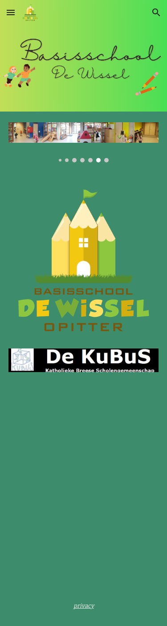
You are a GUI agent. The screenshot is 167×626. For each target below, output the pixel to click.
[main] (83, 605)
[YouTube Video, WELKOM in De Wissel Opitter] (83, 445)
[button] (10, 12)
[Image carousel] (83, 142)
